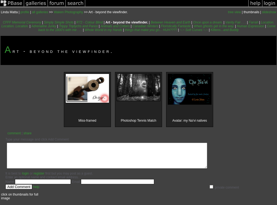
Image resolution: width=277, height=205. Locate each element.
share (28, 133)
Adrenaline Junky (43, 26)
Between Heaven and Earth (170, 22)
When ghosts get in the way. (214, 26)
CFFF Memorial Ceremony (22, 22)
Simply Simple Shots (59, 22)
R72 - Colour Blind (89, 22)
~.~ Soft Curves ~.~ (194, 30)
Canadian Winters (145, 26)
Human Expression (250, 26)
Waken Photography (68, 12)
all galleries (40, 12)
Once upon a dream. (208, 22)
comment (14, 133)
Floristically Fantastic (176, 26)
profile (25, 12)
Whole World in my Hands (103, 30)
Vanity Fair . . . (235, 22)
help (36, 192)
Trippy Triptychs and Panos (78, 26)
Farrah (253, 22)
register (39, 178)
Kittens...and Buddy (225, 30)
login (25, 178)
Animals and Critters (115, 26)
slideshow (269, 12)
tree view (234, 12)
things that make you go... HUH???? (151, 30)
